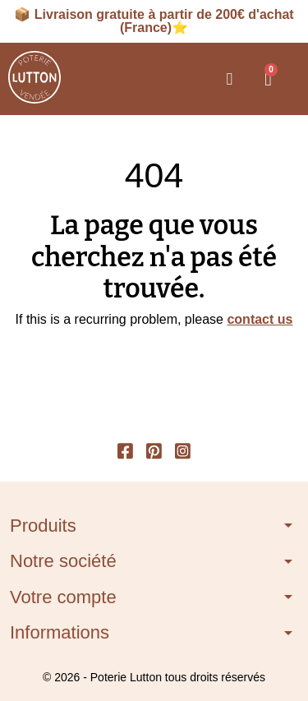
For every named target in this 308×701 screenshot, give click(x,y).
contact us (259, 319)
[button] (229, 79)
